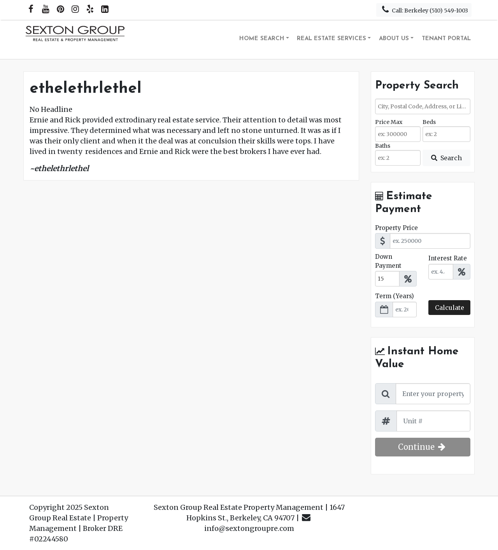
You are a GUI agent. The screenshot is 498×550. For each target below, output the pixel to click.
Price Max (388, 122)
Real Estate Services (331, 39)
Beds (429, 122)
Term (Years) (394, 296)
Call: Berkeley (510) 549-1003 (424, 9)
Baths (382, 145)
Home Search (261, 39)
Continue (422, 447)
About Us (394, 39)
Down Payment (388, 261)
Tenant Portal (446, 39)
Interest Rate (447, 258)
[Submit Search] (446, 158)
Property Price (396, 228)
